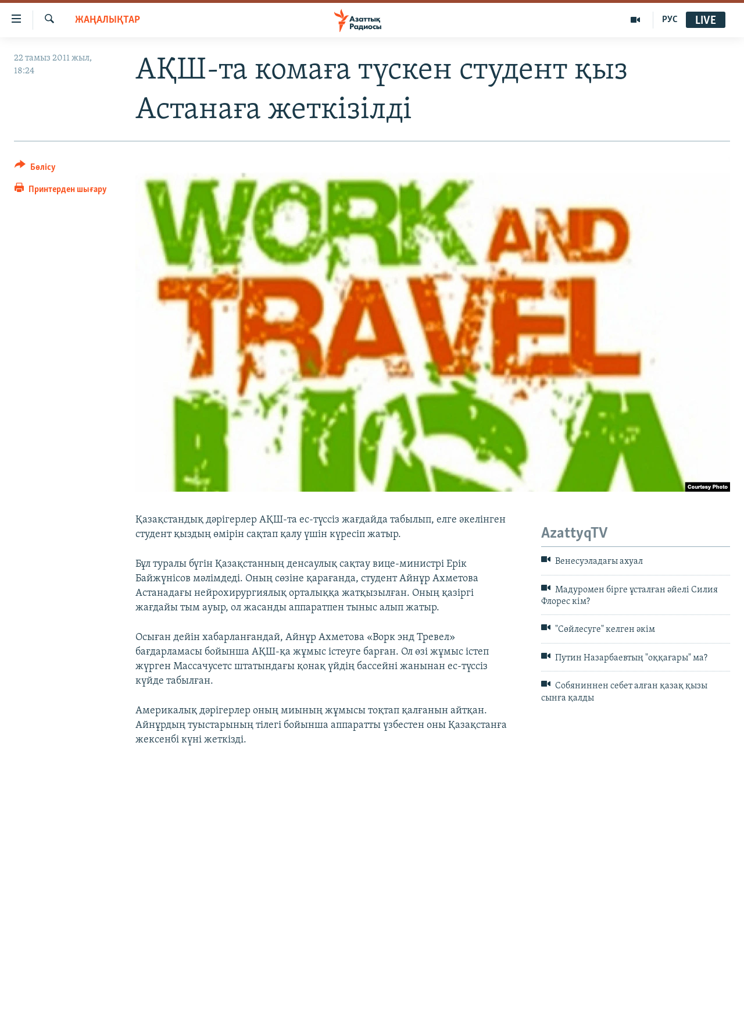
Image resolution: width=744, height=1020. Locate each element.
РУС (670, 19)
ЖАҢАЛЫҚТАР (107, 20)
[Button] (35, 169)
